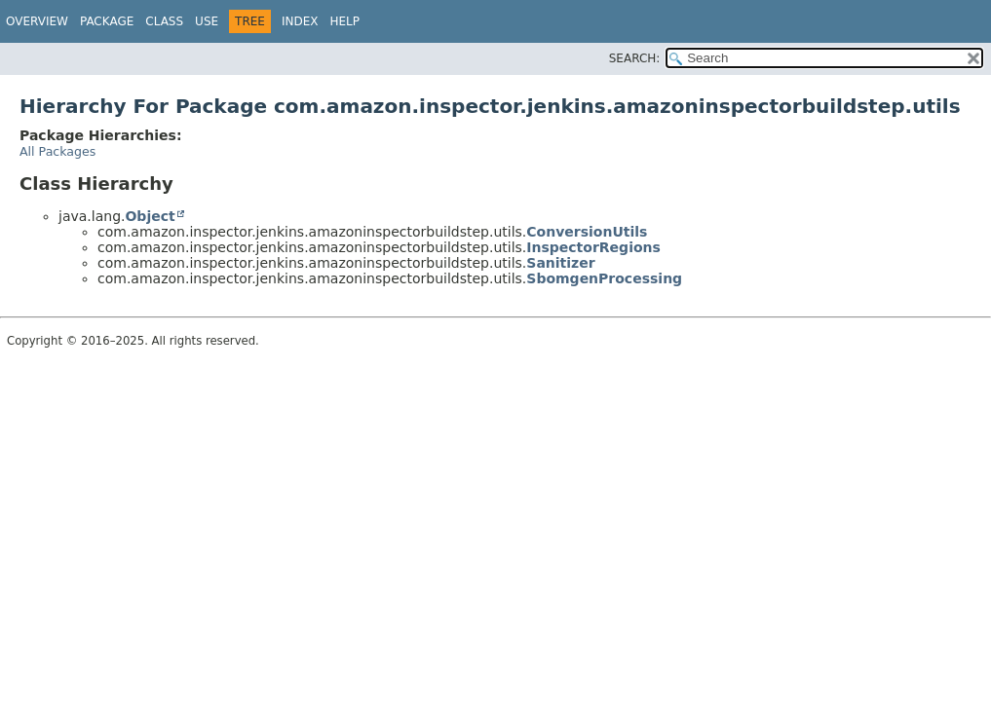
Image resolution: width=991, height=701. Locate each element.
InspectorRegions (593, 247)
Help (344, 21)
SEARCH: (635, 58)
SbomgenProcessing (604, 278)
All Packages (57, 151)
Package (106, 21)
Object (149, 216)
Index (300, 21)
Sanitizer (560, 263)
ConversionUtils (586, 232)
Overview (37, 21)
